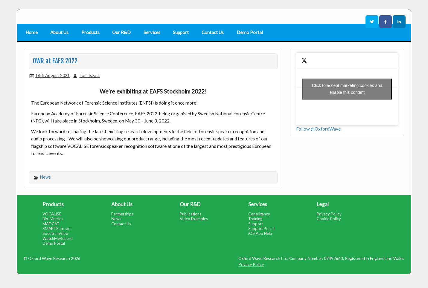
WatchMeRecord (57, 238)
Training (255, 218)
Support (181, 32)
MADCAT (51, 223)
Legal (323, 204)
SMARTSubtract (57, 228)
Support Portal (261, 228)
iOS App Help (260, 233)
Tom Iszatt (89, 75)
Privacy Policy (329, 214)
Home (31, 32)
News (45, 177)
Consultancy (259, 214)
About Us (59, 32)
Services (152, 32)
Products (90, 32)
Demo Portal (250, 32)
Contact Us (213, 32)
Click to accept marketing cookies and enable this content (347, 89)
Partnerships (122, 214)
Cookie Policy (329, 218)
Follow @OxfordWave (318, 128)
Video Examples (194, 218)
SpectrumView (55, 233)
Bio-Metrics (52, 218)
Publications (190, 214)
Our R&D (121, 32)
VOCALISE (51, 214)
